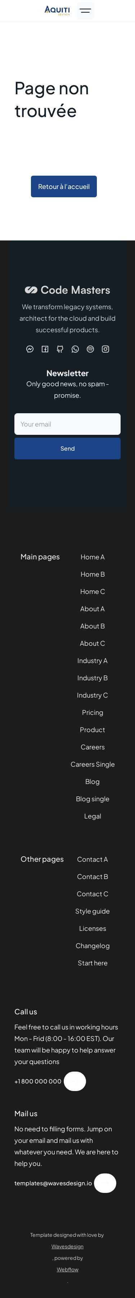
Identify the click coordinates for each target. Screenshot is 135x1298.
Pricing (92, 712)
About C (92, 643)
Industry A (92, 660)
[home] (57, 10)
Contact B (92, 876)
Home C (92, 591)
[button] (85, 10)
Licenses (92, 928)
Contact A (92, 859)
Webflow (67, 1269)
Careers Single (93, 764)
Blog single (92, 798)
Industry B (92, 677)
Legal (92, 816)
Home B (93, 574)
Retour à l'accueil (64, 186)
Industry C (92, 695)
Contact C (92, 893)
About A (92, 608)
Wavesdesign (67, 1246)
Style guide (92, 911)
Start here (93, 963)
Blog (92, 781)
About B (92, 626)
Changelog (93, 945)
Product (92, 729)
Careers (93, 747)
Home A (93, 557)
